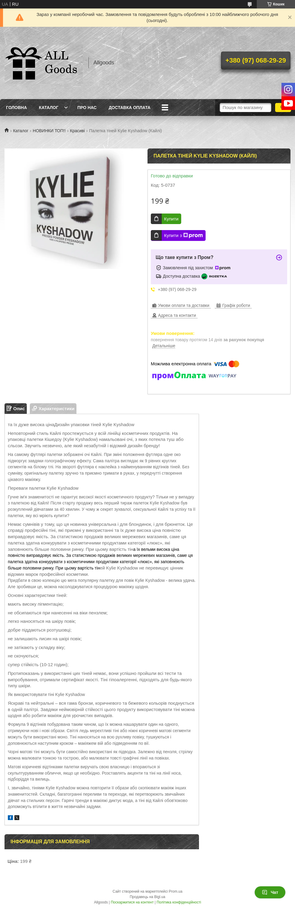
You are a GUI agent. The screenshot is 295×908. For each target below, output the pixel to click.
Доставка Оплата (130, 107)
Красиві (77, 130)
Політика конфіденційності (179, 902)
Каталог (48, 107)
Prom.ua (175, 891)
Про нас (87, 107)
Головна (16, 107)
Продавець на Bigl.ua (147, 897)
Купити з (183, 235)
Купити (171, 218)
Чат (270, 892)
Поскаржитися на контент (132, 902)
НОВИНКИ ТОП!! (49, 130)
